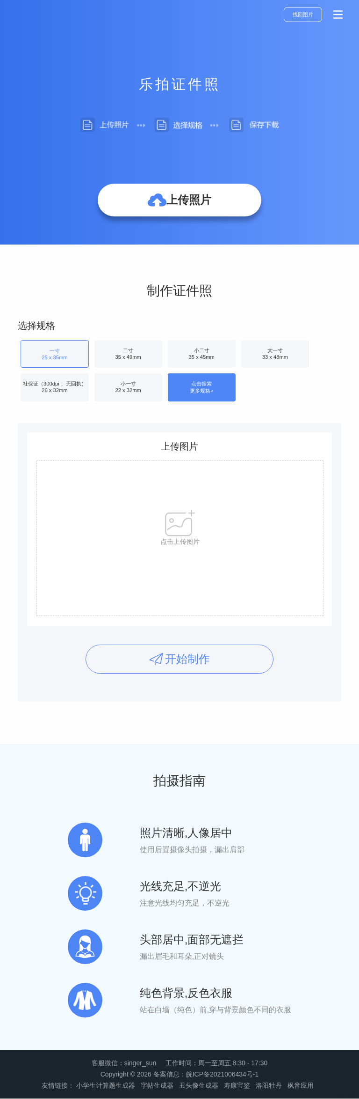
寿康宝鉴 (237, 1085)
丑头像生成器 (198, 1085)
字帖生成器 (157, 1085)
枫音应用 (300, 1085)
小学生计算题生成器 (105, 1085)
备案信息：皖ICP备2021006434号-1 (206, 1074)
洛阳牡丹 (269, 1085)
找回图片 (303, 14)
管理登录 (346, 1095)
